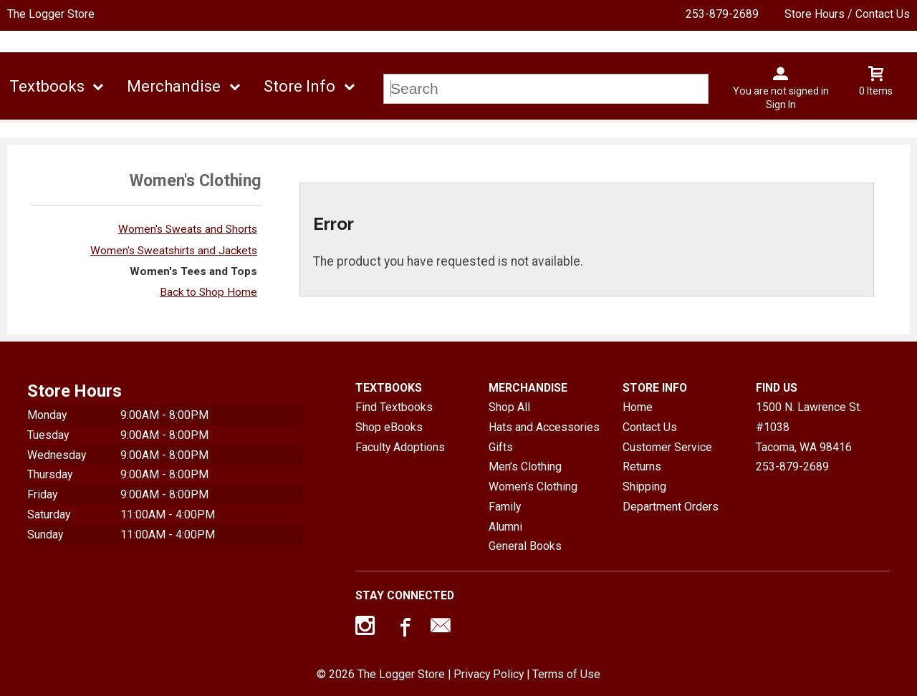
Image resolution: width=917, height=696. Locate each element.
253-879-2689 (722, 14)
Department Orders (671, 506)
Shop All (509, 407)
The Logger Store (51, 14)
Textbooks (47, 86)
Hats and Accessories (544, 427)
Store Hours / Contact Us (847, 14)
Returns (642, 466)
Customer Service (667, 447)
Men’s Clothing (525, 466)
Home (638, 407)
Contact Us (650, 427)
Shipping (644, 486)
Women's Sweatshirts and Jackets (173, 250)
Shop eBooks (389, 427)
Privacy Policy (488, 674)
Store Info (299, 86)
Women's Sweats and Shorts (187, 229)
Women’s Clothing (533, 486)
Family (505, 506)
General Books (525, 546)
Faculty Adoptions (400, 447)
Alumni (505, 526)
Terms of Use (566, 674)
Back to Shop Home (208, 292)
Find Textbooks (394, 407)
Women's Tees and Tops (193, 271)
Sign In (781, 104)
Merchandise (174, 86)
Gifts (501, 447)
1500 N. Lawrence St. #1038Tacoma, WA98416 (809, 426)
